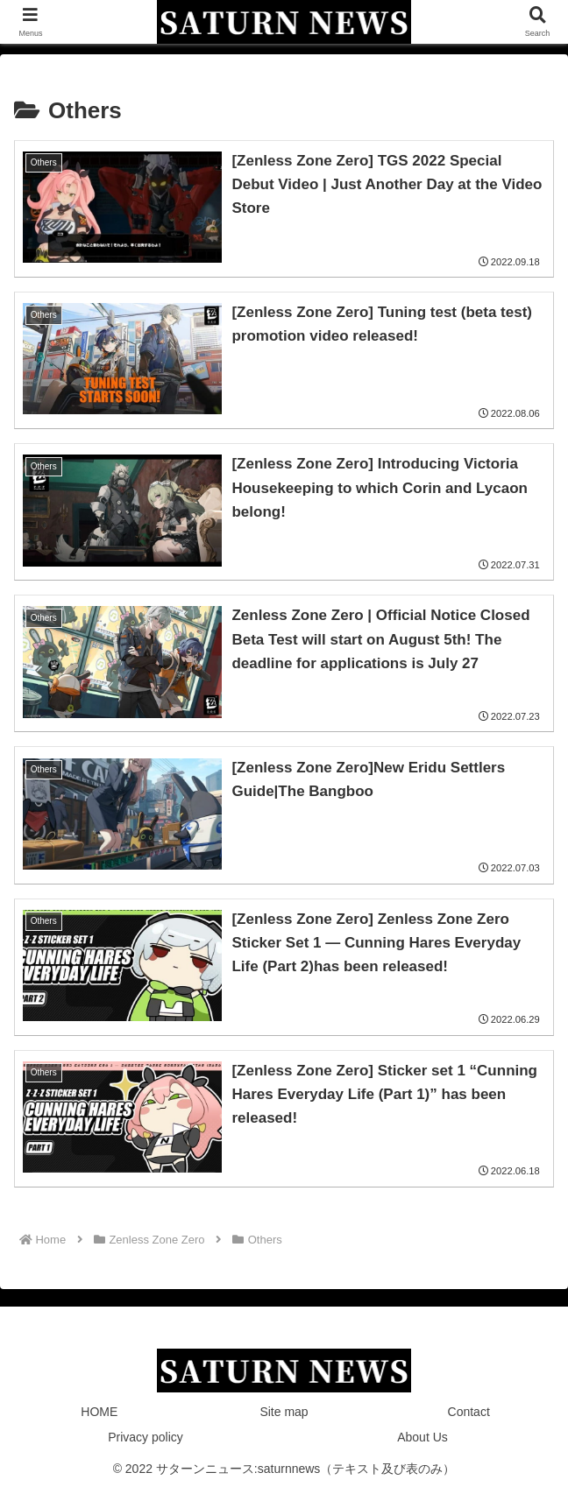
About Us (422, 1437)
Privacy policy (145, 1437)
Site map (283, 1412)
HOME (99, 1412)
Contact (469, 1412)
